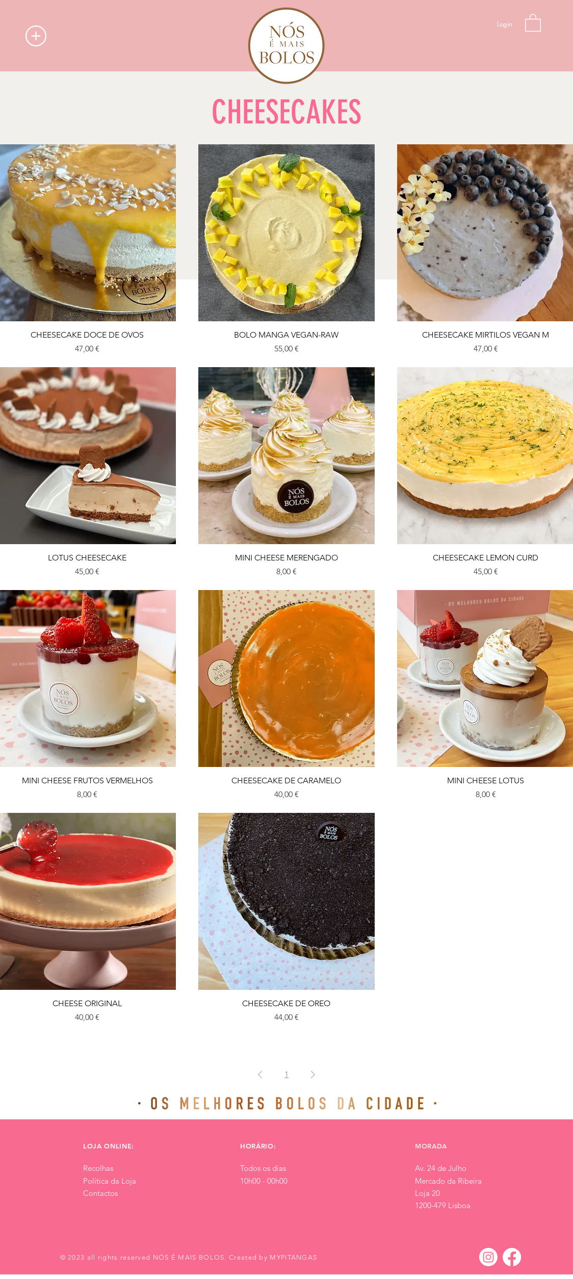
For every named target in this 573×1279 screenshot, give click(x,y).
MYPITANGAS (293, 1257)
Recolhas (98, 1168)
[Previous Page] (260, 1074)
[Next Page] (313, 1074)
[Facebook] (512, 1257)
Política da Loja (109, 1181)
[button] (35, 35)
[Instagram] (488, 1257)
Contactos (100, 1193)
